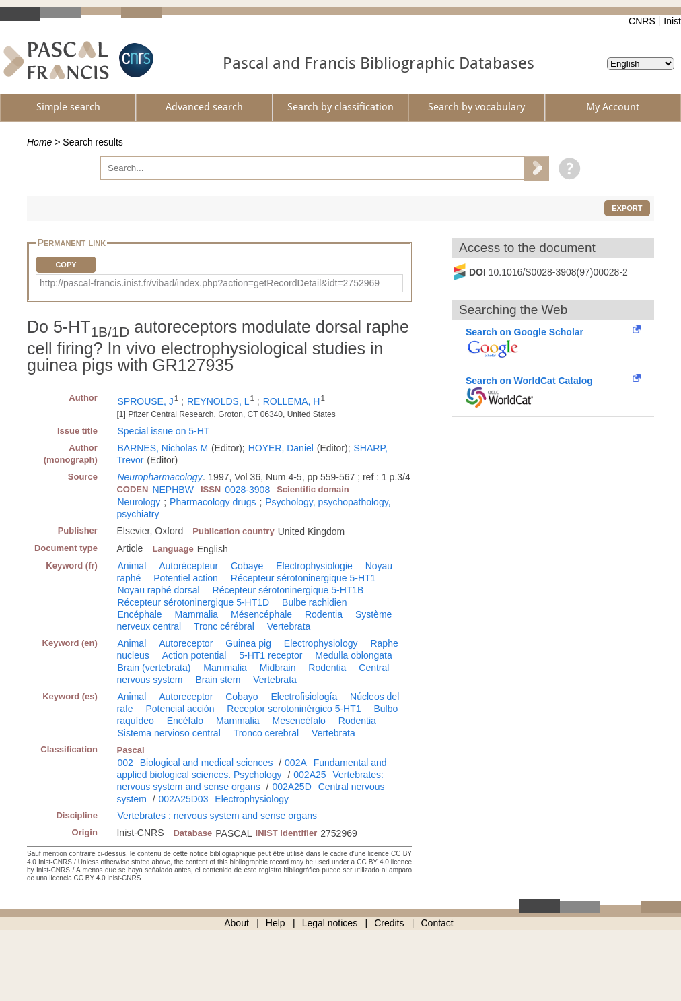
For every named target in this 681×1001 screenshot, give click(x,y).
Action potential (194, 655)
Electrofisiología (304, 696)
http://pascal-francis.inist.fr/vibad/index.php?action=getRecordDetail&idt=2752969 (210, 283)
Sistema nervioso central (168, 733)
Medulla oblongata (353, 655)
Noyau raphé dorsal (158, 590)
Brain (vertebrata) (153, 667)
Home (39, 142)
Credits (389, 922)
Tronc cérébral (224, 626)
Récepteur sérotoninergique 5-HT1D (193, 602)
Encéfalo (185, 720)
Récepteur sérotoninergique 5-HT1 (303, 578)
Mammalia (197, 614)
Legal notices (330, 922)
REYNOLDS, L (218, 401)
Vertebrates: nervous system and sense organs (250, 780)
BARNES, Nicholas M (162, 448)
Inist (672, 20)
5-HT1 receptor (270, 655)
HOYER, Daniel (281, 448)
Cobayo (241, 696)
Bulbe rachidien (314, 602)
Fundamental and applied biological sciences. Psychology (251, 768)
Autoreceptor (186, 643)
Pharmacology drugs (213, 501)
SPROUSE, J (145, 401)
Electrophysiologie (314, 565)
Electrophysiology (321, 643)
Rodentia (324, 614)
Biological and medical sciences (206, 762)
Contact (437, 922)
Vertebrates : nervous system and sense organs (217, 815)
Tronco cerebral (266, 733)
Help (275, 922)
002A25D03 (183, 799)
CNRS (642, 20)
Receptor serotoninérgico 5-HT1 (294, 708)
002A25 (309, 774)
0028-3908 (247, 489)
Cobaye (247, 565)
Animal (131, 565)
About (236, 922)
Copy (65, 265)
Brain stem (217, 679)
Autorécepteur (188, 565)
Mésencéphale (261, 614)
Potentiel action (185, 578)
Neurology (138, 501)
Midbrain (278, 667)
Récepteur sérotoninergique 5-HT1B (288, 590)
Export (627, 208)
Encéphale (139, 614)
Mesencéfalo (298, 720)
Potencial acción (179, 708)
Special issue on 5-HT (163, 431)
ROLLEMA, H (291, 401)
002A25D (291, 786)
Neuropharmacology (159, 477)
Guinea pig (248, 643)
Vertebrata (289, 626)
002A (296, 762)
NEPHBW (172, 489)
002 (125, 762)
